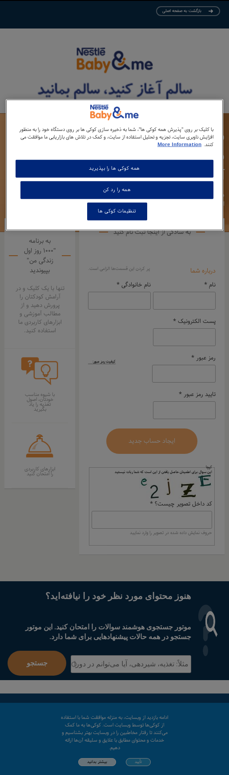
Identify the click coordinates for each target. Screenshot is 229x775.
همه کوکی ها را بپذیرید (114, 168)
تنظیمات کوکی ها (117, 211)
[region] (114, 165)
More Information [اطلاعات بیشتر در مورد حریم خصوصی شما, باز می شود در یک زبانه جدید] (179, 145)
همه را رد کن (117, 190)
